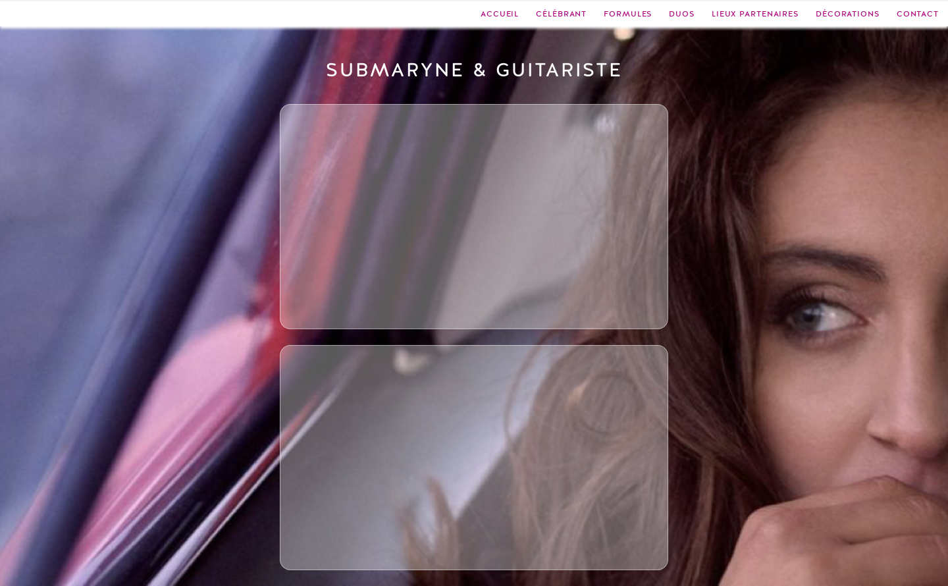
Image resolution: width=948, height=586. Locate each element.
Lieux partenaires (755, 14)
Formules (628, 14)
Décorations (848, 14)
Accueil (500, 14)
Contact (918, 14)
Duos (682, 14)
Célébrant (561, 14)
